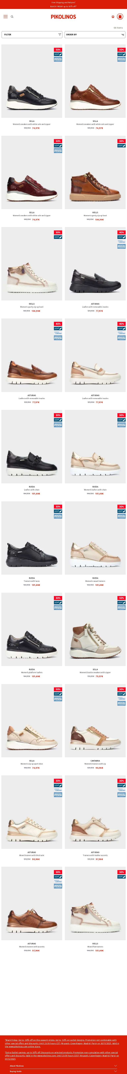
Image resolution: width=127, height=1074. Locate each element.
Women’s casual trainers (95, 581)
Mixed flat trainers (95, 946)
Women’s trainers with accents (31, 946)
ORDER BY (71, 34)
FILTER (7, 34)
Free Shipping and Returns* (64, 2)
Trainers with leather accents (95, 855)
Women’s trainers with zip (95, 763)
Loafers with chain (32, 489)
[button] (113, 16)
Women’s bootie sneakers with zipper (95, 672)
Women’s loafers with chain (95, 489)
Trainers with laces (32, 581)
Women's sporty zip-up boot (95, 215)
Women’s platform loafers (31, 672)
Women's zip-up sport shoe (32, 763)
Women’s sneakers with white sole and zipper (32, 124)
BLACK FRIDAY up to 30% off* (63, 6)
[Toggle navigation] (5, 17)
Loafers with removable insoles (95, 307)
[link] (63, 16)
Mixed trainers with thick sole (31, 855)
